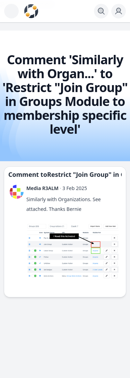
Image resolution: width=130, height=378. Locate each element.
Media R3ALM (42, 188)
